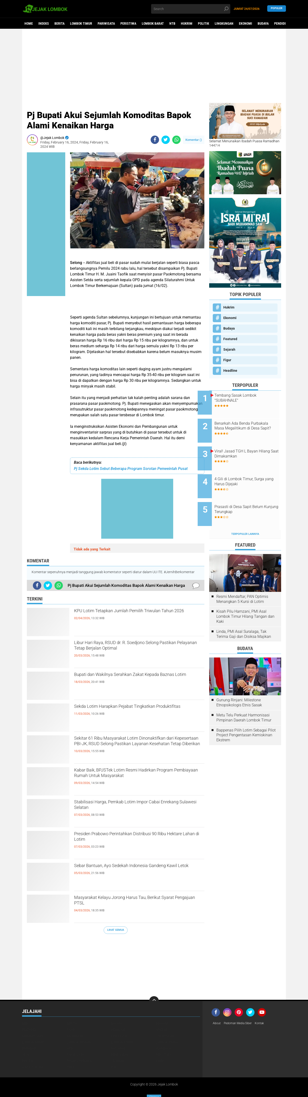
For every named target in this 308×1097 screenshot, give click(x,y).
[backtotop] (154, 983)
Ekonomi (245, 23)
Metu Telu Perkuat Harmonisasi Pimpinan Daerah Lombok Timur (243, 699)
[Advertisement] (154, 65)
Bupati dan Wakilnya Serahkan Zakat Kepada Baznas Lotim (134, 679)
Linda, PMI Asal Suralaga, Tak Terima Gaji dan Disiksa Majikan (243, 616)
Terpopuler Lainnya (245, 515)
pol (114, 1049)
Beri (25, 1005)
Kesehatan (75, 1018)
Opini (26, 1036)
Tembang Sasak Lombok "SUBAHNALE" (247, 398)
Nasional (118, 1030)
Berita (59, 23)
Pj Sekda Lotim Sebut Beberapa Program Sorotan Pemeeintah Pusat (131, 468)
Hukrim (186, 23)
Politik (203, 23)
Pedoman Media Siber (241, 1005)
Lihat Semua (115, 929)
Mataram (29, 1030)
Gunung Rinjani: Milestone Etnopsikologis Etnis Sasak (239, 684)
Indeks (43, 23)
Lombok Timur (81, 23)
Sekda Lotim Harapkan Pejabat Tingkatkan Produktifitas (131, 711)
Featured (230, 339)
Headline (230, 370)
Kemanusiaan (32, 1018)
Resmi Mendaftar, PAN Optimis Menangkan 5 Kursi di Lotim (242, 581)
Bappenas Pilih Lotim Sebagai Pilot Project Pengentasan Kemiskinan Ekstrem (246, 716)
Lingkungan (224, 23)
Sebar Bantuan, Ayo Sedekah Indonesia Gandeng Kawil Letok (139, 870)
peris (71, 1049)
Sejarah (229, 349)
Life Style (119, 1018)
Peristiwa (128, 23)
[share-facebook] (155, 140)
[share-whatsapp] (176, 140)
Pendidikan (283, 23)
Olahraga (163, 1030)
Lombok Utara (167, 1024)
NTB (172, 23)
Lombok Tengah (79, 1024)
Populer (276, 8)
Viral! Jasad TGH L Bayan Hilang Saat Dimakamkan (247, 446)
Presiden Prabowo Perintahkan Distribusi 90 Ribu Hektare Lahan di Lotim (133, 838)
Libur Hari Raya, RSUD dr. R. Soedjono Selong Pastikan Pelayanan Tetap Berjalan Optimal (135, 647)
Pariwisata (106, 23)
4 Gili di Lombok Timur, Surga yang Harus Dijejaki (251, 470)
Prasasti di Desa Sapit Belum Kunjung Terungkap (250, 494)
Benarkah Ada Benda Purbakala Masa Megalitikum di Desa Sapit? (251, 424)
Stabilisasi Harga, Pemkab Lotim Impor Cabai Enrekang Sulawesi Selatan (135, 807)
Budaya (263, 23)
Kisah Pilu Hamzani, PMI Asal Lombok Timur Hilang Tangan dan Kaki (245, 598)
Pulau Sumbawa (79, 1043)
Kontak (266, 1005)
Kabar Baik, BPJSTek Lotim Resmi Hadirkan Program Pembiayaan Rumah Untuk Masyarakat (133, 779)
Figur (227, 360)
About (217, 1005)
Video (160, 1043)
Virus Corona (32, 1049)
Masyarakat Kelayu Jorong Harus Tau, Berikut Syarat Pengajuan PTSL (135, 902)
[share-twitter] (165, 140)
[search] (190, 9)
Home (28, 23)
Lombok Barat (153, 23)
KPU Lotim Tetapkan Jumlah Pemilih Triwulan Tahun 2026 (136, 615)
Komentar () (193, 140)
